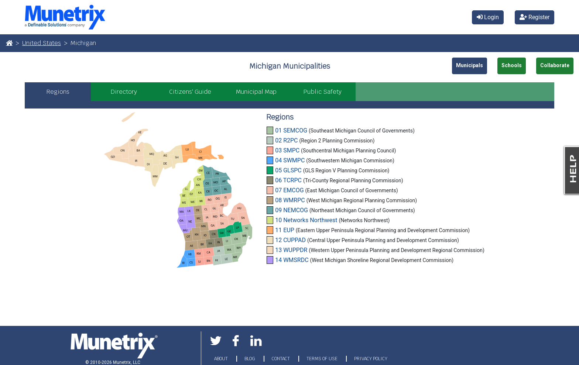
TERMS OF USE (322, 359)
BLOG (250, 359)
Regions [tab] (58, 92)
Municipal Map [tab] (256, 92)
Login (488, 17)
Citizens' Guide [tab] (190, 92)
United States (41, 43)
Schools (511, 65)
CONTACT (281, 359)
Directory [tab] (124, 92)
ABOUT (221, 359)
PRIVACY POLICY (370, 359)
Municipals (469, 65)
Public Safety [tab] (323, 92)
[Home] (9, 43)
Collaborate (554, 65)
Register (534, 17)
